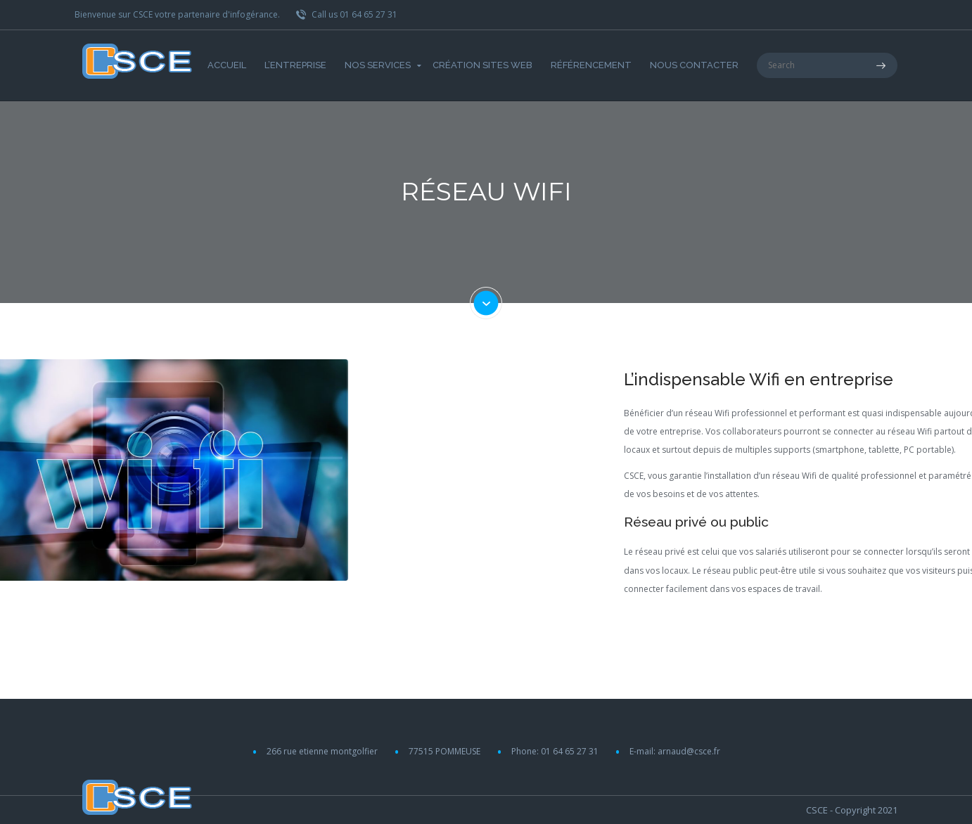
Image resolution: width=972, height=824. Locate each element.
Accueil (226, 65)
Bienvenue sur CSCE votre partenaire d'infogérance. (177, 14)
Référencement (591, 65)
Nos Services (378, 65)
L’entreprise (295, 65)
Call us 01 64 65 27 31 (346, 14)
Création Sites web (482, 65)
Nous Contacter (694, 65)
